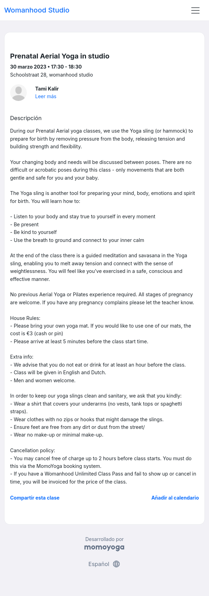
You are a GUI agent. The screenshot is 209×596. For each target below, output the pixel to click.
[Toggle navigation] (195, 10)
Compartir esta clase (35, 498)
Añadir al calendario (175, 498)
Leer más (45, 96)
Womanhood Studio (36, 10)
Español (104, 564)
